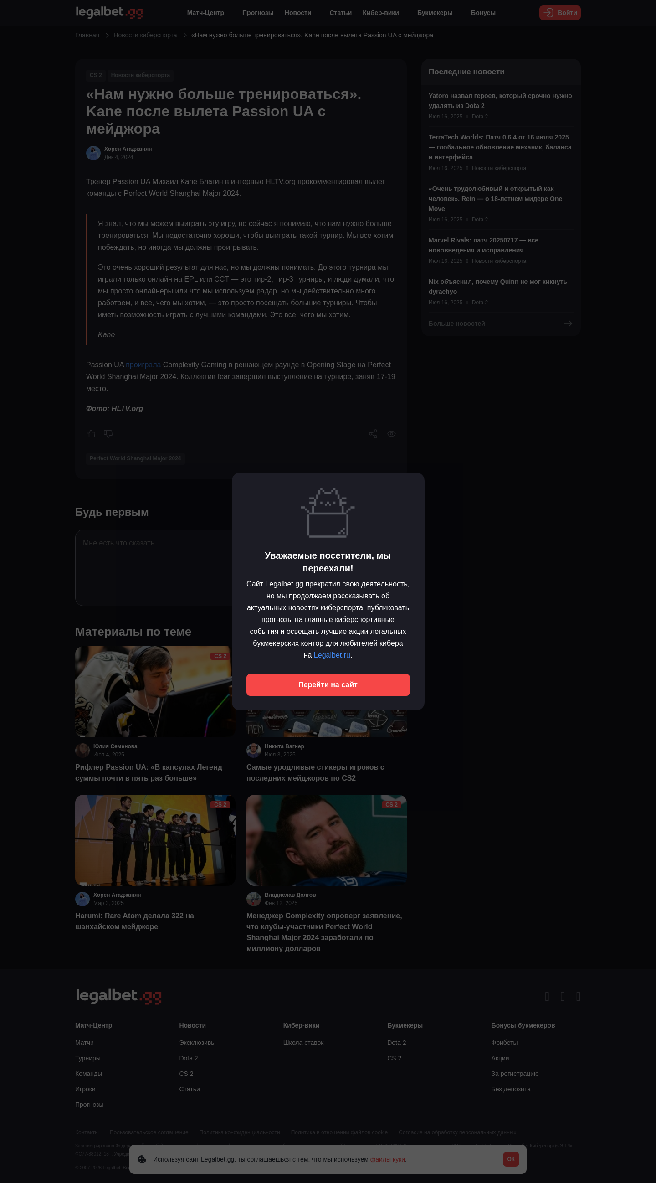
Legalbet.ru (332, 655)
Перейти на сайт (328, 685)
